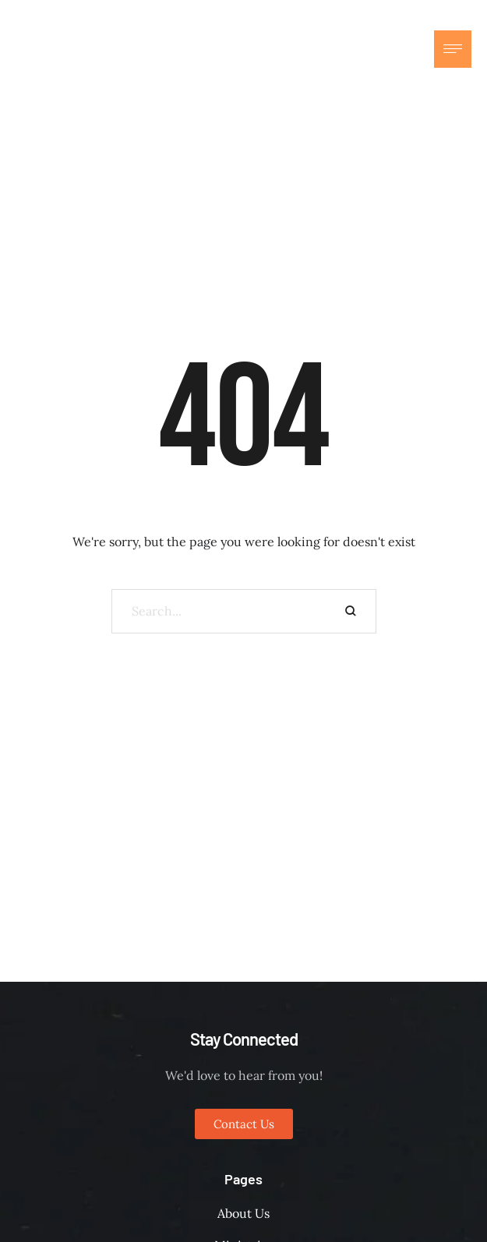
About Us (243, 1213)
